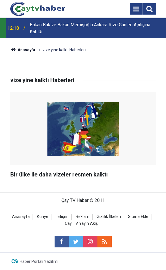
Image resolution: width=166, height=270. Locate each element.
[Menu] (136, 9)
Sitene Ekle (138, 216)
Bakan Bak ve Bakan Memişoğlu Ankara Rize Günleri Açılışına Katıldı (90, 28)
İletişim (62, 216)
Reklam (82, 216)
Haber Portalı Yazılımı (39, 261)
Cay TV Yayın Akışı (82, 223)
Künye (42, 216)
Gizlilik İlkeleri (109, 216)
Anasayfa (21, 216)
